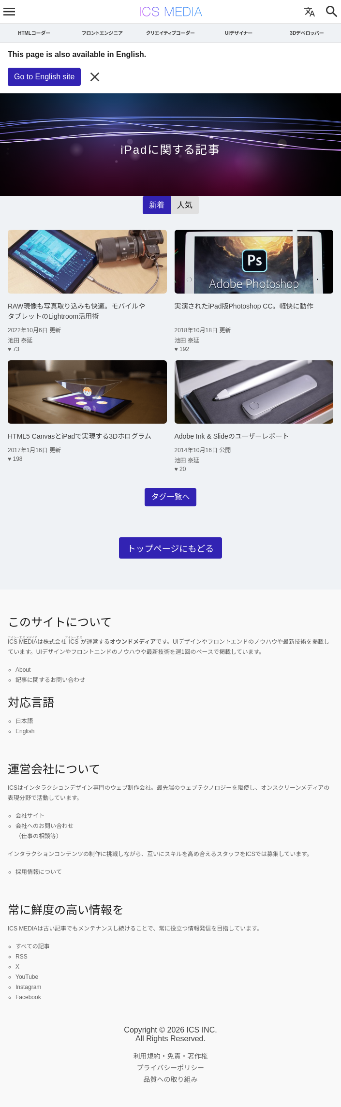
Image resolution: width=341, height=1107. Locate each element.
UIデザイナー (238, 33)
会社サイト (29, 815)
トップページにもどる (170, 549)
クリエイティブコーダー (170, 33)
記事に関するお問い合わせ (50, 680)
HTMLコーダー (34, 33)
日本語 (24, 721)
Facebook (28, 997)
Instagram (28, 987)
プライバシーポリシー (171, 1068)
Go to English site (44, 77)
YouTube (26, 977)
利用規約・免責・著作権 (170, 1056)
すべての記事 (32, 946)
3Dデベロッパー (307, 33)
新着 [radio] (156, 205)
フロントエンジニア (102, 33)
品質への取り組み (171, 1079)
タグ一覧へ (170, 497)
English (24, 731)
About (22, 669)
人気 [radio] (185, 205)
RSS (21, 956)
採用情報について (38, 872)
